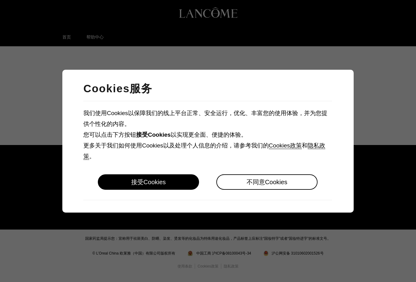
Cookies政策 (285, 145)
